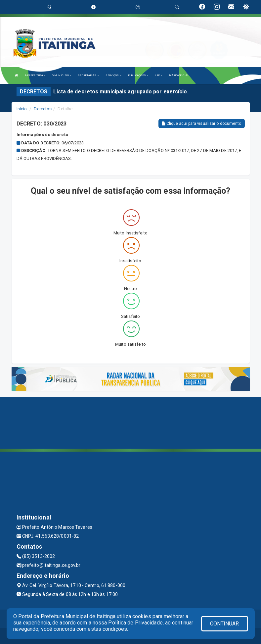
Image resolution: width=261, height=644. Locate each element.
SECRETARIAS (88, 75)
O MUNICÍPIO (61, 75)
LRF (158, 75)
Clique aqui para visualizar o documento (201, 123)
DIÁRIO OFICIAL (179, 75)
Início (22, 108)
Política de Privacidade (135, 622)
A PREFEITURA (35, 75)
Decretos (43, 108)
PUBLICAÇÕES (138, 75)
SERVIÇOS (113, 75)
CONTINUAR (224, 623)
